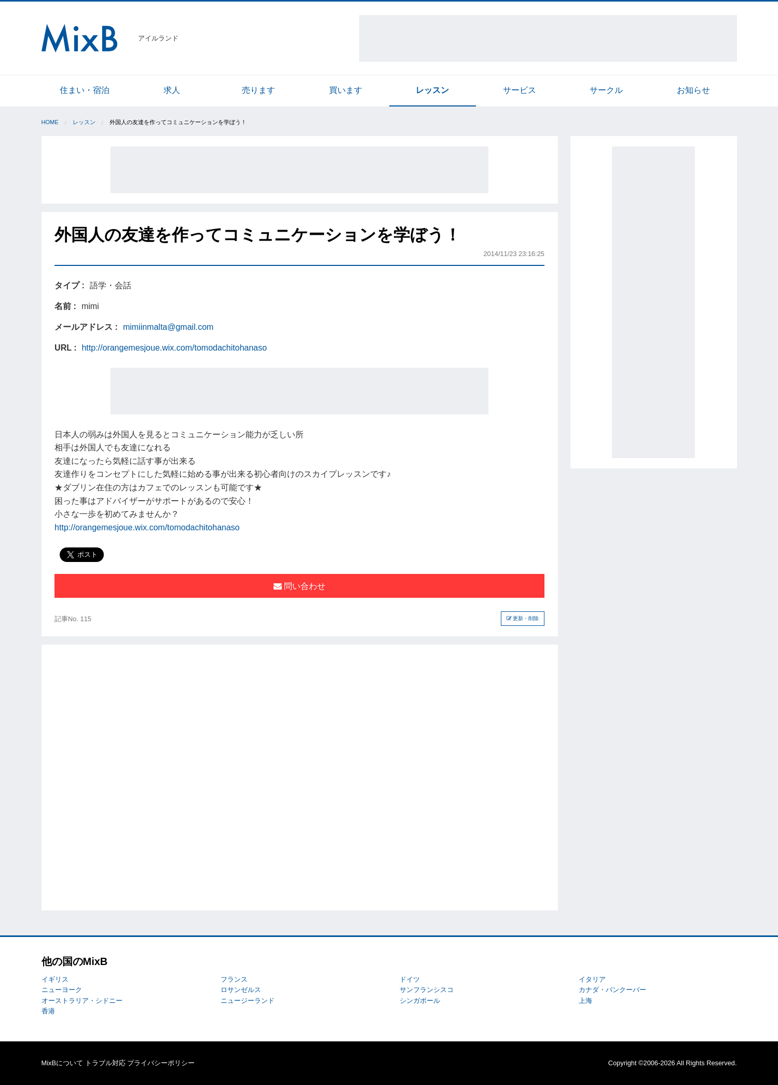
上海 (585, 1000)
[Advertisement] (548, 38)
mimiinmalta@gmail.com (168, 327)
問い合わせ (299, 586)
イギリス (55, 979)
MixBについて (62, 1063)
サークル (606, 90)
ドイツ (410, 979)
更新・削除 (523, 618)
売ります (258, 90)
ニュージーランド (248, 1000)
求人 (171, 90)
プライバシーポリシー (161, 1063)
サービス (519, 90)
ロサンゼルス (241, 990)
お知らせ (693, 90)
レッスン (432, 90)
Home (50, 122)
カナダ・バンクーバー (612, 990)
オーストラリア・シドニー (82, 1000)
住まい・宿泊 (85, 90)
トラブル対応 (105, 1063)
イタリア (592, 979)
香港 (48, 1011)
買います (345, 90)
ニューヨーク (62, 990)
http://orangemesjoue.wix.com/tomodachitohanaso (174, 347)
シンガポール (420, 1000)
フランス (234, 979)
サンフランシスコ (427, 990)
